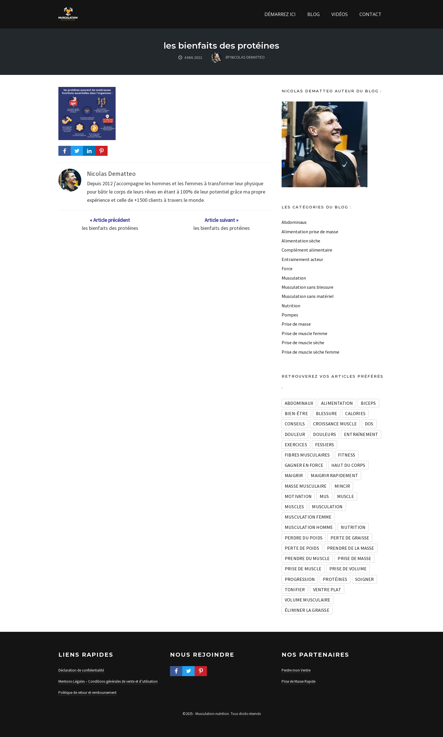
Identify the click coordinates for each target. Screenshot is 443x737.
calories (355, 413)
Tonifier (295, 589)
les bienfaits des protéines (221, 45)
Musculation (294, 278)
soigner (364, 579)
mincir (342, 486)
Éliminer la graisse (307, 610)
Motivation (298, 496)
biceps (368, 403)
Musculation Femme (308, 517)
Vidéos (339, 14)
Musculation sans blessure (307, 287)
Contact (370, 14)
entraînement (361, 434)
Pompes (290, 315)
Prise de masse (296, 324)
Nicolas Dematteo (111, 174)
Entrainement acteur (302, 259)
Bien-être (296, 413)
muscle (345, 496)
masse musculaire (306, 486)
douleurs (324, 434)
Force (287, 268)
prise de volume (348, 568)
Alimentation (337, 403)
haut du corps (348, 465)
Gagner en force (304, 465)
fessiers (324, 444)
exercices (296, 444)
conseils (295, 424)
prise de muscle (303, 568)
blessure (326, 413)
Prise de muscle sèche (303, 342)
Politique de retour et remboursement (87, 692)
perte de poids (302, 548)
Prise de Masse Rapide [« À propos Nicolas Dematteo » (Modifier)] (298, 681)
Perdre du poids (304, 538)
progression (300, 579)
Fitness (346, 455)
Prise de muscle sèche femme (310, 352)
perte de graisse (350, 538)
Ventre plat (327, 589)
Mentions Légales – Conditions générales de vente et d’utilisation (108, 681)
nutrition (353, 527)
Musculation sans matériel (308, 296)
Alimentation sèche (301, 241)
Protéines (335, 579)
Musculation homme (309, 527)
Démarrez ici (280, 14)
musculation (327, 506)
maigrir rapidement (334, 475)
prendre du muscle (307, 558)
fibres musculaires (307, 455)
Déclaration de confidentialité (81, 670)
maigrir (294, 475)
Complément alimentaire (307, 250)
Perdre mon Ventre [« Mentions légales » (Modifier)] (296, 670)
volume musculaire (307, 600)
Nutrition (291, 305)
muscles (294, 506)
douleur (295, 434)
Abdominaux (294, 222)
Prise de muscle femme (304, 333)
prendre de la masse (350, 548)
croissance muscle (335, 424)
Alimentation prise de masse (310, 231)
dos (369, 424)
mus (324, 496)
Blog (313, 14)
